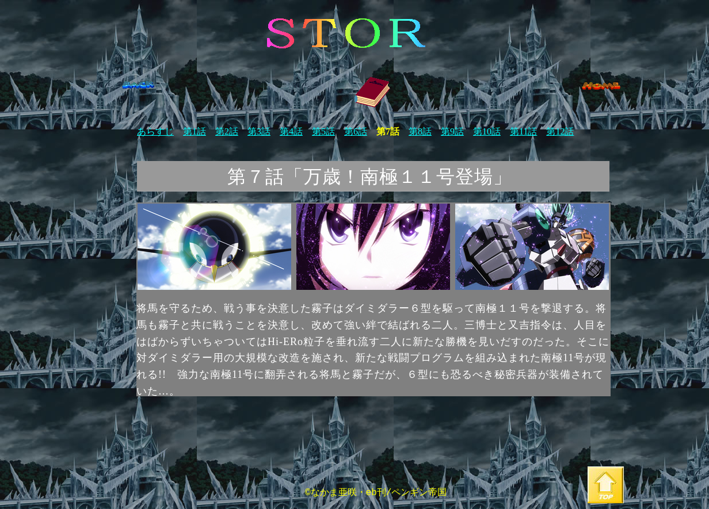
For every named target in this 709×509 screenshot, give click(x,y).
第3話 (258, 131)
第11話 (523, 131)
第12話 (560, 131)
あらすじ (155, 131)
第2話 (226, 131)
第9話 (452, 131)
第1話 (194, 131)
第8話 (420, 131)
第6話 (355, 131)
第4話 (291, 131)
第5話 (323, 131)
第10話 (487, 131)
